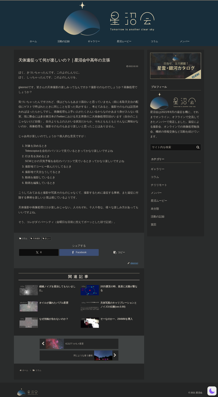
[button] (119, 252)
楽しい (46, 238)
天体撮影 (35, 238)
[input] (175, 147)
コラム (23, 238)
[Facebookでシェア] (79, 252)
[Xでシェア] (38, 252)
